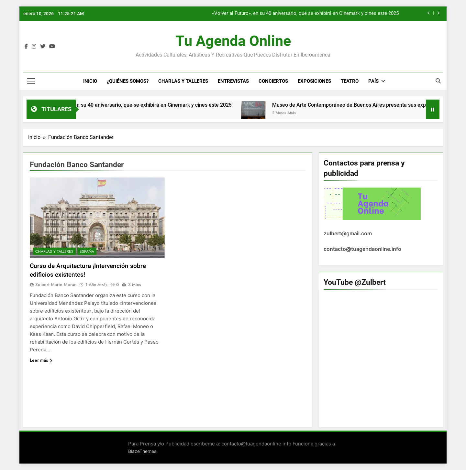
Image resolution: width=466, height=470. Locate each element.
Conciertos (273, 81)
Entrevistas (233, 81)
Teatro (350, 81)
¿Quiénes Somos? (128, 81)
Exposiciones (314, 81)
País (373, 81)
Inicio (90, 81)
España (87, 251)
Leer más (41, 360)
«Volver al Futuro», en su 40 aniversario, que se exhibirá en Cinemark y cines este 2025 (305, 13)
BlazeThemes (142, 451)
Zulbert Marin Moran (56, 284)
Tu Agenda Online (233, 40)
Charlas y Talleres (183, 81)
